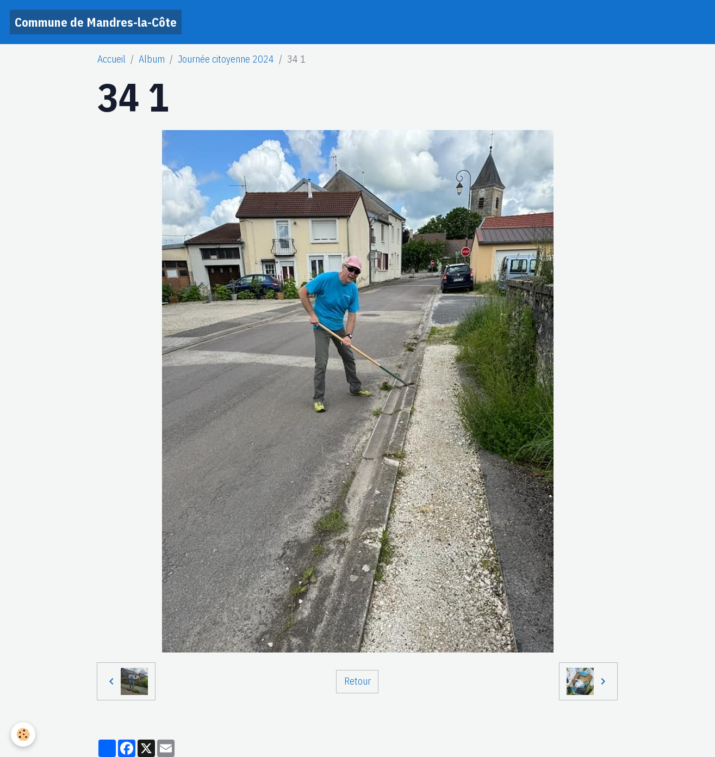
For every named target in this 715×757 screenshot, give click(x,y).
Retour (357, 681)
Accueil (111, 59)
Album (152, 59)
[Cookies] (23, 734)
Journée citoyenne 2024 (226, 59)
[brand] (96, 22)
